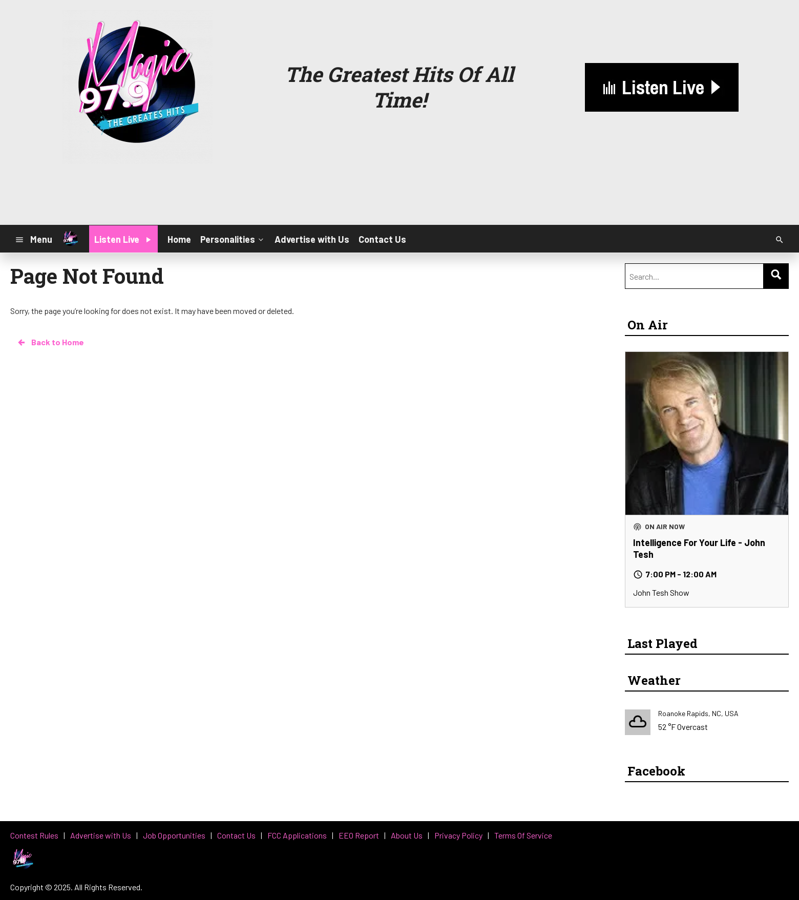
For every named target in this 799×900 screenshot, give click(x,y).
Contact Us (382, 239)
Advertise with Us (312, 239)
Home (179, 239)
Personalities (232, 239)
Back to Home (50, 342)
